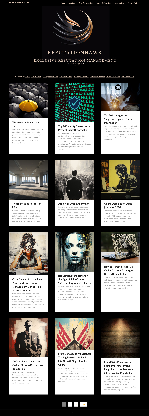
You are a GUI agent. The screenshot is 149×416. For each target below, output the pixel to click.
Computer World (50, 76)
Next (84, 404)
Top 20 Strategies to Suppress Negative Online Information (118, 119)
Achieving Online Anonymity (73, 203)
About (63, 3)
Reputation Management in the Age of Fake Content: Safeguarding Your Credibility (74, 279)
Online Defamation (103, 3)
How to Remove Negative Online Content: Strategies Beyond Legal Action (119, 270)
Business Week (113, 76)
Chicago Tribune (81, 76)
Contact (72, 3)
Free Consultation (86, 3)
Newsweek (36, 76)
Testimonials (119, 3)
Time (27, 76)
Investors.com (128, 76)
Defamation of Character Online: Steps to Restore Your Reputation (28, 365)
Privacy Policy (133, 3)
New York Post (66, 76)
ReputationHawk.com (19, 2)
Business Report (97, 76)
